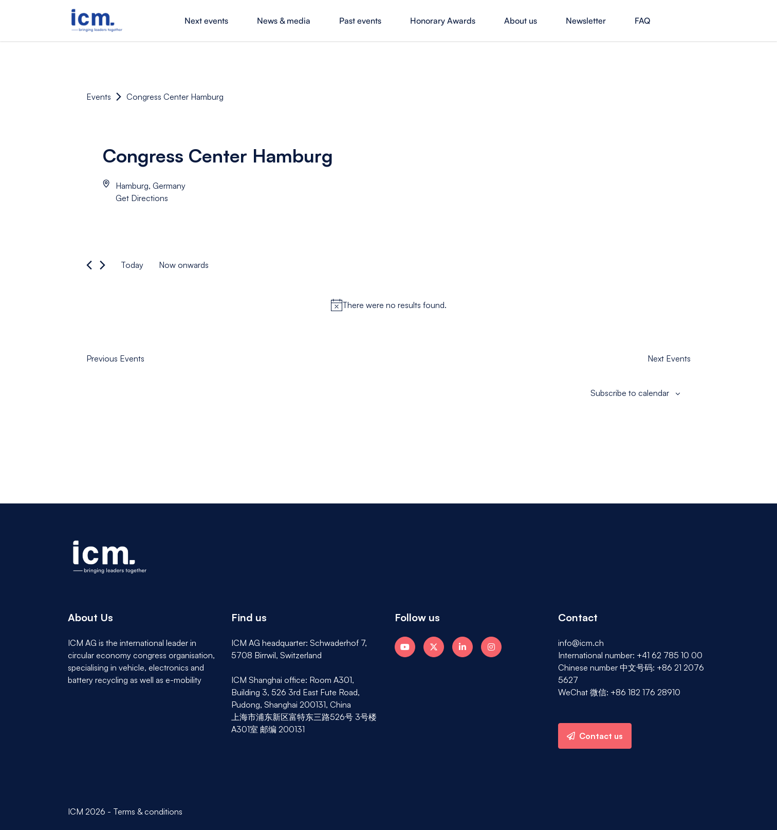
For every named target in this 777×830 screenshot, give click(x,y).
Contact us (595, 736)
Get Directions (142, 198)
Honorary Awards (442, 20)
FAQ (642, 20)
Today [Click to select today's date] (132, 265)
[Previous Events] (89, 265)
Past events (360, 20)
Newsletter (586, 20)
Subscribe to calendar (629, 393)
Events (98, 97)
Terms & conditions (147, 811)
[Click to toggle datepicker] (184, 265)
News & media (283, 20)
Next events (206, 20)
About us (520, 20)
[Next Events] (102, 265)
